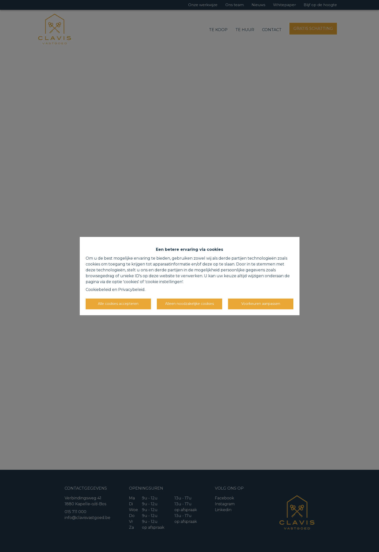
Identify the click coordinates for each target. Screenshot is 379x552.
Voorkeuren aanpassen (260, 303)
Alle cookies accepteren (118, 303)
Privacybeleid (131, 289)
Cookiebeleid (98, 289)
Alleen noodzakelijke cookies (189, 303)
